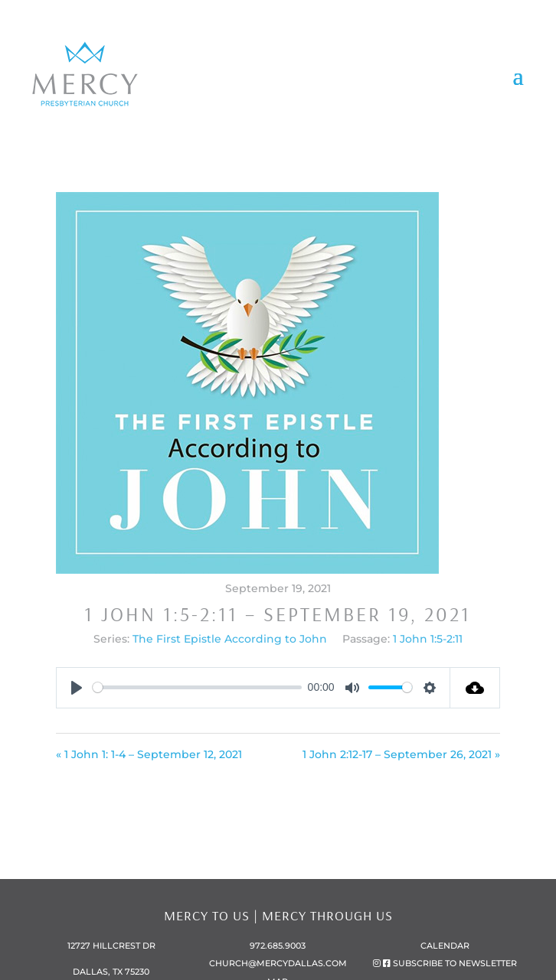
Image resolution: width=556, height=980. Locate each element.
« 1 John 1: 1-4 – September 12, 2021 (149, 754)
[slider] (198, 687)
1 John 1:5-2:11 (428, 639)
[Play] (76, 688)
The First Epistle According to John (229, 639)
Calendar (444, 945)
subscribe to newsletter (455, 963)
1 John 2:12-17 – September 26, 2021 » (401, 754)
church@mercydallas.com (278, 963)
